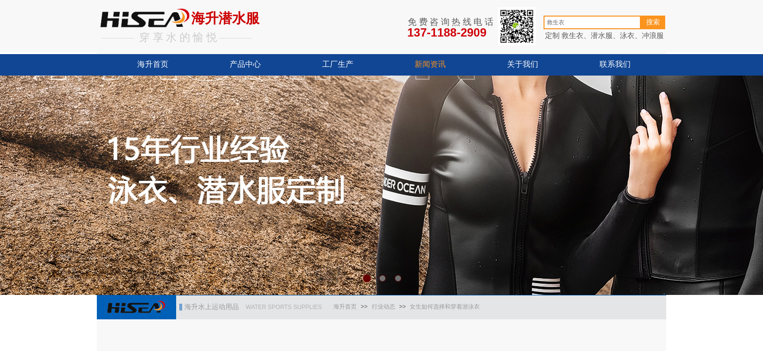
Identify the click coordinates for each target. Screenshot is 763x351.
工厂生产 (337, 64)
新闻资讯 (430, 64)
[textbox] (592, 22)
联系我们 (615, 64)
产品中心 (245, 64)
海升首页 (152, 64)
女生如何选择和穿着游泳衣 (445, 306)
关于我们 (522, 64)
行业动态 (383, 306)
